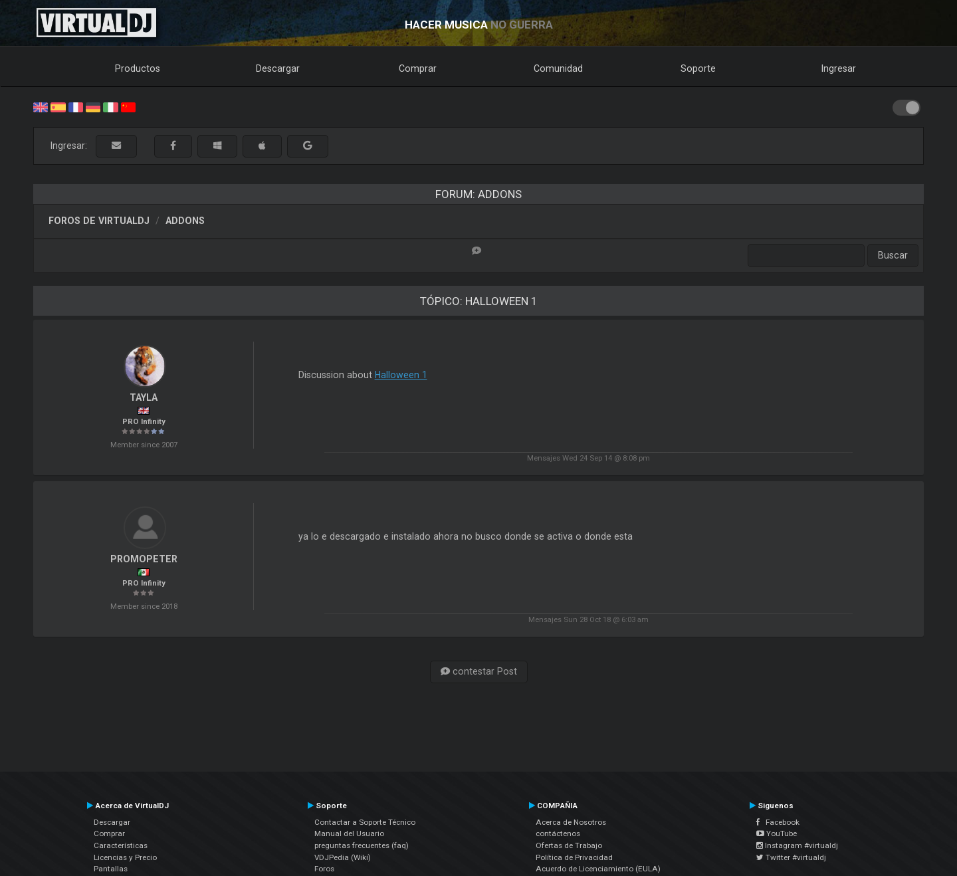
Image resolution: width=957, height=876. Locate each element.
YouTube (776, 833)
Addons (185, 220)
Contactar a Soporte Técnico (364, 822)
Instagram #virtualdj (797, 845)
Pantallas (111, 868)
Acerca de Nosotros (571, 822)
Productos (137, 68)
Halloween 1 (401, 375)
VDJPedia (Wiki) (342, 857)
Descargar (278, 68)
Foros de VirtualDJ (99, 220)
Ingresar (838, 68)
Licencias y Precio (125, 857)
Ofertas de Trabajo (569, 845)
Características (121, 845)
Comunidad (558, 68)
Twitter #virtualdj (791, 857)
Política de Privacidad (574, 857)
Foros (324, 868)
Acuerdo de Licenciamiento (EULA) (598, 868)
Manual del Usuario (349, 833)
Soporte (698, 68)
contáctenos (558, 833)
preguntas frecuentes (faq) (361, 845)
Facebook (777, 822)
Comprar (418, 68)
